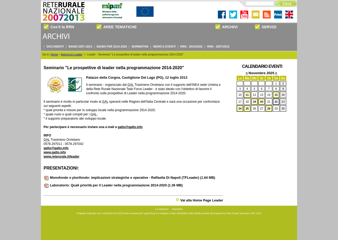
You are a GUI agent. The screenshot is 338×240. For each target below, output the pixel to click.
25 (247, 108)
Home (54, 54)
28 (268, 108)
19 (254, 101)
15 (276, 94)
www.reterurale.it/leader (61, 156)
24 (240, 108)
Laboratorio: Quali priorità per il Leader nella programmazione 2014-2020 (113, 185)
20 (261, 101)
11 (247, 94)
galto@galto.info (130, 127)
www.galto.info (55, 152)
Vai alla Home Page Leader (199, 200)
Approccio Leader (71, 54)
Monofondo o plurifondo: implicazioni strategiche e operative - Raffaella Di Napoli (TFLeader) (129, 178)
